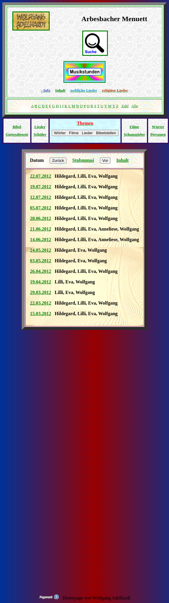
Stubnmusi (83, 160)
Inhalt (60, 90)
